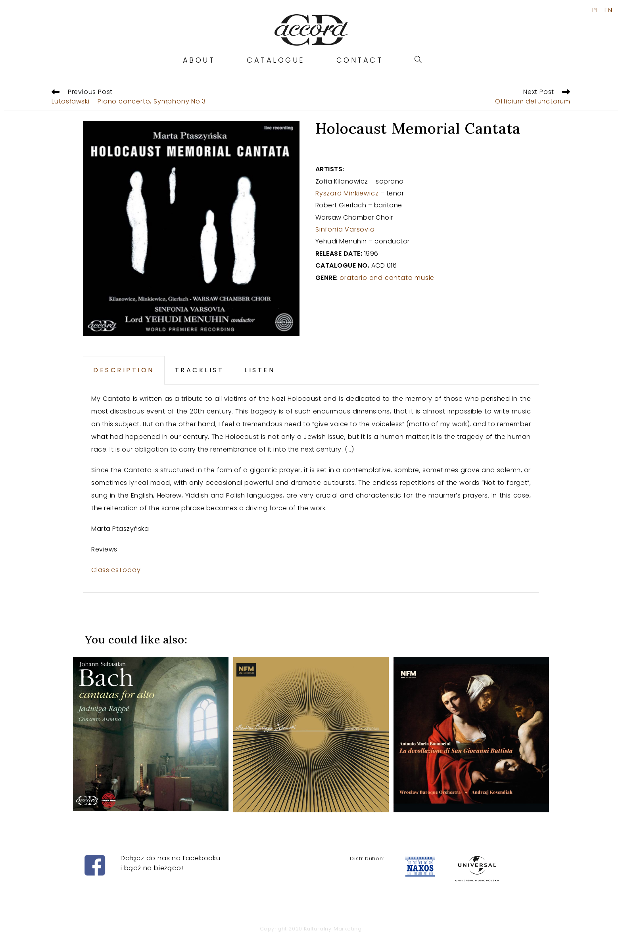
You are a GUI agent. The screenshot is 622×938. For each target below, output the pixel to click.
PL (595, 10)
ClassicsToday (115, 569)
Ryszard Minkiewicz (346, 193)
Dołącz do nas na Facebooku (171, 858)
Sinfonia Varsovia (345, 229)
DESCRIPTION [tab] (123, 370)
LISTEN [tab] (259, 370)
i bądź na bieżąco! (152, 868)
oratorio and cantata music (387, 277)
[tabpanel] (311, 489)
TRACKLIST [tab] (199, 370)
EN (608, 10)
